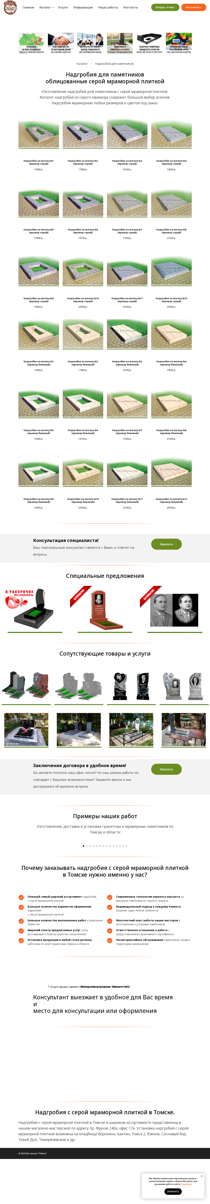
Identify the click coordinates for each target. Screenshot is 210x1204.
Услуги (74, 5)
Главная (39, 5)
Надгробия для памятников (114, 63)
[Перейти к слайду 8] (106, 891)
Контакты (141, 5)
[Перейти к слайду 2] (87, 891)
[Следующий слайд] (155, 863)
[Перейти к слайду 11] (116, 891)
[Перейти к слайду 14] (126, 891)
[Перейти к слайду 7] (103, 891)
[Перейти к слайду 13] (123, 891)
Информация (94, 5)
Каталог (56, 5)
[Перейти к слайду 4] (93, 891)
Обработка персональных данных (94, 9)
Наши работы (119, 5)
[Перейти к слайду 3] (90, 891)
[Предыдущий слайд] (55, 863)
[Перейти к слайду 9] (110, 891)
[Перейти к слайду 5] (97, 891)
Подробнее (186, 1184)
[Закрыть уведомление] (202, 1176)
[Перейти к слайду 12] (120, 891)
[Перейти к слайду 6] (100, 891)
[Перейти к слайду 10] (113, 891)
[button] (166, 544)
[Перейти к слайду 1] (83, 891)
